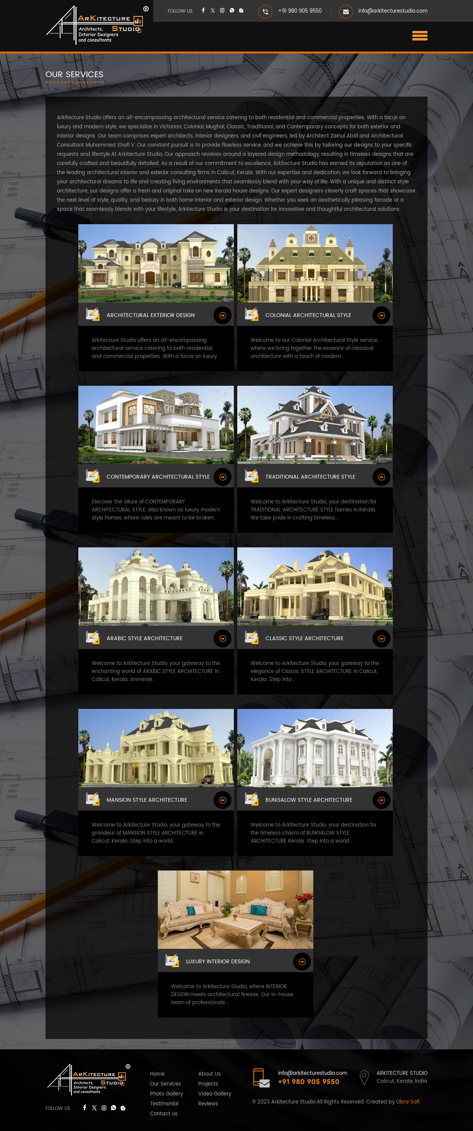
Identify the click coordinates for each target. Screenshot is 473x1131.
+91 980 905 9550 (300, 11)
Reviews (208, 1104)
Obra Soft (408, 1102)
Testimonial (164, 1104)
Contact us (164, 1114)
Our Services (165, 1084)
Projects (208, 1084)
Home (157, 1074)
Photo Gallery (166, 1094)
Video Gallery (214, 1094)
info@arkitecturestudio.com (393, 11)
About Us (209, 1074)
